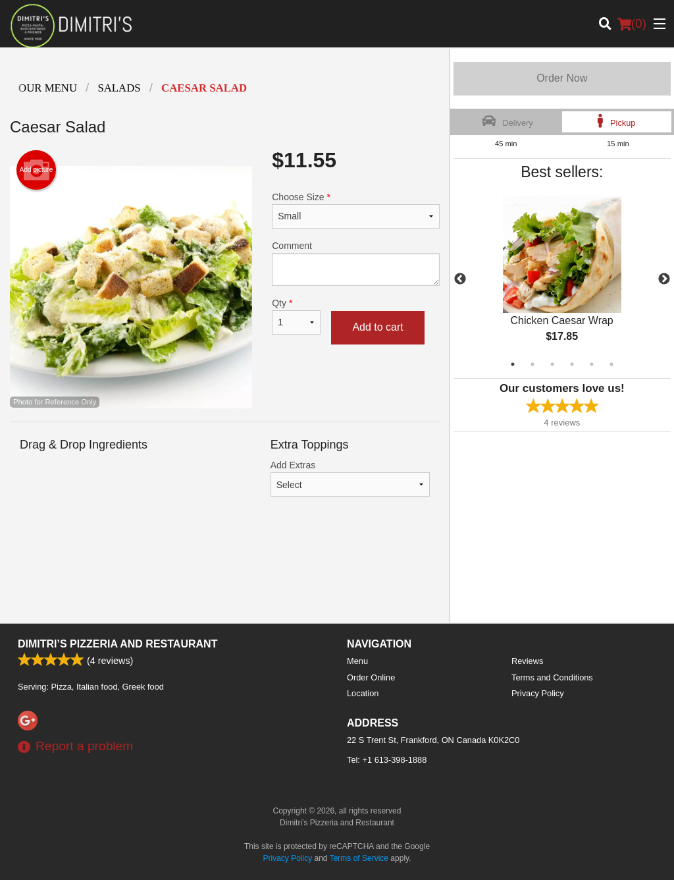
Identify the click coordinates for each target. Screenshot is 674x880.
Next (664, 279)
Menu (357, 661)
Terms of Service (359, 858)
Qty (296, 316)
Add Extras (350, 478)
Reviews (527, 661)
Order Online (371, 677)
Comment (355, 263)
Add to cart (377, 327)
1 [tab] (512, 364)
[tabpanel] (562, 279)
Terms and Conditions (552, 677)
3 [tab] (552, 364)
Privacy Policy (537, 693)
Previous (460, 279)
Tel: (387, 760)
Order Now (561, 78)
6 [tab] (611, 364)
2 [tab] (532, 364)
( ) (631, 24)
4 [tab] (572, 364)
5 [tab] (591, 364)
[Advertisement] (225, 570)
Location (362, 693)
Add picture (36, 170)
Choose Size (355, 210)
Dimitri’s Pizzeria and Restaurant (117, 643)
